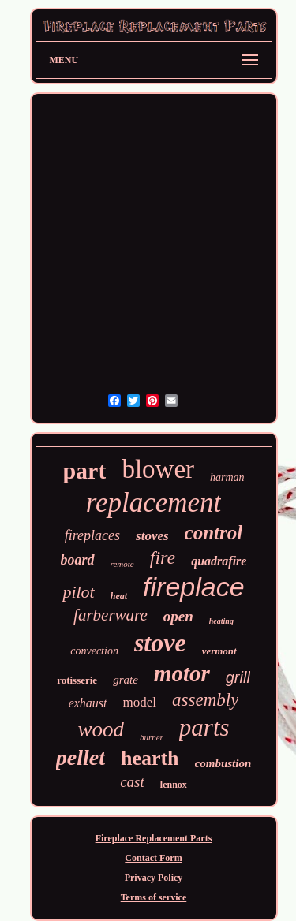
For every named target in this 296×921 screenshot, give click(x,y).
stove (160, 642)
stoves (152, 535)
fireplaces (92, 535)
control (214, 532)
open (178, 616)
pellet (80, 757)
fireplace (194, 587)
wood (100, 729)
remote (122, 564)
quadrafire (218, 561)
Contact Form (153, 857)
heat (119, 596)
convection (94, 651)
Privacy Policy (154, 877)
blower (158, 469)
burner (151, 737)
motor (182, 673)
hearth (150, 758)
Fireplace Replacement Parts (154, 838)
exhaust (88, 703)
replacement (154, 502)
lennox (173, 784)
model (140, 702)
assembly (205, 700)
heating (221, 621)
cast (132, 782)
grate (125, 679)
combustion (223, 763)
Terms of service (154, 897)
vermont (219, 651)
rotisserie (77, 680)
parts (204, 727)
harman (227, 477)
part (84, 470)
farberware (110, 615)
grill (238, 677)
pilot (78, 592)
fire (162, 557)
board (78, 560)
